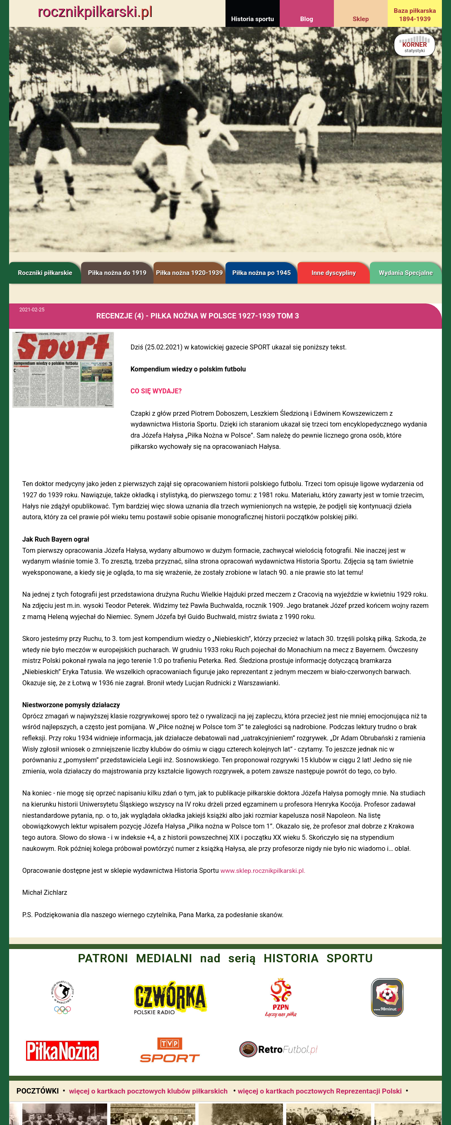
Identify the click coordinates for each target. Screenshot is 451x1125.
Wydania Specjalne (406, 273)
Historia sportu (252, 19)
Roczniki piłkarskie (45, 273)
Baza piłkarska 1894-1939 (415, 15)
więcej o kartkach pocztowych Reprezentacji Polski (319, 1091)
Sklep (361, 19)
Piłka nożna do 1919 (117, 273)
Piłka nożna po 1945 (262, 273)
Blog (306, 19)
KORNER (414, 47)
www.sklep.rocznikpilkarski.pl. (263, 870)
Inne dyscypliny (334, 273)
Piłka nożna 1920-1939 (189, 273)
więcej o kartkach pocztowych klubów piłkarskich (149, 1091)
